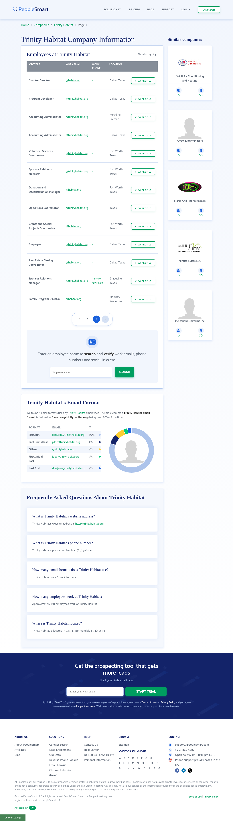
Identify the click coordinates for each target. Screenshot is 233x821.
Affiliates (20, 749)
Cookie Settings (13, 817)
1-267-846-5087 (181, 749)
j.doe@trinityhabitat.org (66, 442)
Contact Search (58, 744)
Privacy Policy (168, 702)
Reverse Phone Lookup (63, 760)
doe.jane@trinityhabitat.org (68, 468)
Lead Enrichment (60, 749)
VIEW (143, 81)
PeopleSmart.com (85, 706)
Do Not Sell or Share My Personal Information (99, 758)
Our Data (55, 755)
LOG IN (186, 10)
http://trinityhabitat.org (89, 523)
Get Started (209, 10)
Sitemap (124, 744)
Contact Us (91, 744)
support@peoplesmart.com (189, 744)
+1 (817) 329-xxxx (97, 281)
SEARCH (124, 372)
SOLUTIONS (112, 10)
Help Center (91, 749)
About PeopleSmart (27, 744)
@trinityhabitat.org (77, 98)
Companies (41, 25)
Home (25, 25)
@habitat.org (73, 80)
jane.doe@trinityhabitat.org (68, 434)
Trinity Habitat (63, 25)
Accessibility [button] (25, 808)
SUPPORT (168, 10)
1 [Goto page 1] (87, 319)
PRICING (134, 10)
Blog (17, 755)
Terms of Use (149, 702)
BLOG (151, 10)
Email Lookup (57, 765)
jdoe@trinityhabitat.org (66, 456)
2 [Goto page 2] (96, 319)
